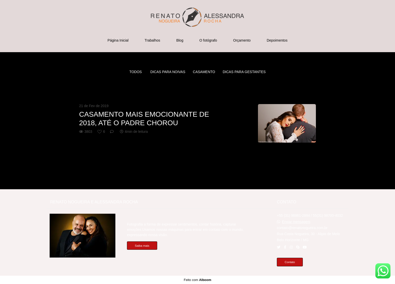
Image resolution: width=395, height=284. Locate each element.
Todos (135, 72)
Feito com (197, 280)
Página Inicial (118, 40)
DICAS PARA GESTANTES (244, 72)
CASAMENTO (204, 72)
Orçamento (242, 40)
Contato (290, 262)
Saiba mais (142, 245)
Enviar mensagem (296, 222)
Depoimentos (277, 40)
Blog (179, 40)
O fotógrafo (208, 40)
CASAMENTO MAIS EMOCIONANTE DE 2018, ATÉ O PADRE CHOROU (144, 118)
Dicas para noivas (167, 72)
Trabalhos (152, 40)
